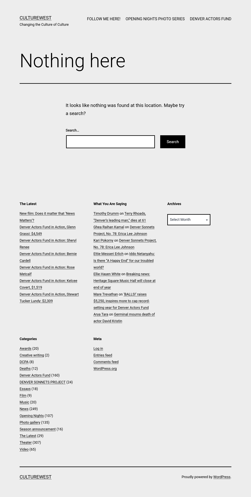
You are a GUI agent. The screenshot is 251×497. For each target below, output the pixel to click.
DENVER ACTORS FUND (210, 19)
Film (23, 395)
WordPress (221, 477)
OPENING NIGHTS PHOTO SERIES (155, 19)
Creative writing (32, 355)
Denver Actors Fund (35, 375)
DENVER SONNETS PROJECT (42, 382)
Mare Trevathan (106, 294)
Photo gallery (30, 422)
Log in (98, 348)
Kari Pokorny (103, 240)
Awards (25, 348)
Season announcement (38, 429)
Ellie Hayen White (107, 274)
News (24, 409)
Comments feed (106, 362)
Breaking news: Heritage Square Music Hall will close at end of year (125, 280)
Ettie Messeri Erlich (109, 254)
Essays (25, 389)
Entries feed (103, 355)
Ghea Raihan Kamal (109, 227)
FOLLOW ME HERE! (103, 19)
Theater (26, 442)
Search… (72, 130)
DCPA (24, 362)
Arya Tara (101, 314)
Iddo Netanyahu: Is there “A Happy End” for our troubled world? (124, 260)
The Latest (28, 436)
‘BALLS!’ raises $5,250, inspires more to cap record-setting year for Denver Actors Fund (122, 301)
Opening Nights (32, 416)
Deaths (25, 368)
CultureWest (36, 18)
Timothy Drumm (106, 213)
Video (24, 449)
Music (24, 402)
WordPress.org (105, 368)
